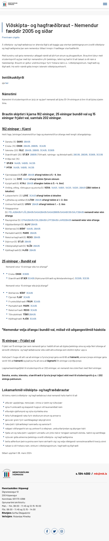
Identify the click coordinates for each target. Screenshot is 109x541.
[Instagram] (62, 531)
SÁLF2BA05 (78, 212)
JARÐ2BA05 (65, 220)
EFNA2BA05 (27, 220)
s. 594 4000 (83, 473)
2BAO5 (32, 314)
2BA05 (27, 141)
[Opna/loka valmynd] (105, 4)
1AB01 (61, 187)
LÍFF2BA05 (52, 220)
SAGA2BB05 (53, 212)
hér (7, 83)
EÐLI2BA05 (40, 220)
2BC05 (76, 154)
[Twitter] (54, 531)
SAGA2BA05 (40, 212)
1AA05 (17, 163)
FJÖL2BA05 (27, 212)
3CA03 (32, 195)
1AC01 (68, 187)
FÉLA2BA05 (15, 212)
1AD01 (75, 187)
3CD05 (78, 278)
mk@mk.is (100, 473)
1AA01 (26, 179)
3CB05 (51, 150)
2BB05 (34, 145)
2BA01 (82, 187)
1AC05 (32, 163)
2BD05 (84, 154)
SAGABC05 (65, 212)
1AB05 (25, 163)
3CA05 (42, 145)
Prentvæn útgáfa (10, 37)
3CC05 (99, 154)
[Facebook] (47, 531)
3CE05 (86, 278)
